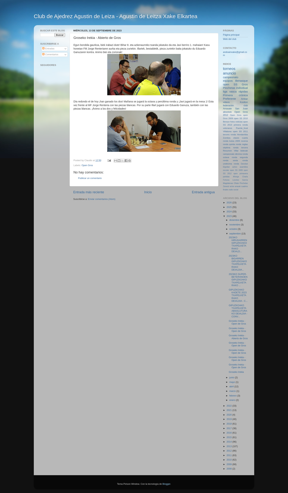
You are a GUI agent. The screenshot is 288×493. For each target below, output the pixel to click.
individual (242, 87)
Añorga (236, 177)
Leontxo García (240, 180)
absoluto (227, 112)
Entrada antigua (203, 192)
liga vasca (230, 91)
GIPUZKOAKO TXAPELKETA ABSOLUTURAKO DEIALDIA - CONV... (238, 311)
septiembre (235, 233)
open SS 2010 (241, 118)
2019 (229, 419)
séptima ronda (230, 147)
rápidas (243, 91)
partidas (226, 177)
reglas (245, 144)
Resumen (227, 151)
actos (232, 186)
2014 (229, 442)
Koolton (244, 102)
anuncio (229, 73)
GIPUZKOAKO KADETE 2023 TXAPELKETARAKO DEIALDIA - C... (238, 295)
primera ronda (241, 125)
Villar (236, 151)
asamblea (244, 167)
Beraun (226, 122)
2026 (229, 202)
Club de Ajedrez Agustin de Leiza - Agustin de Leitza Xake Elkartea (115, 16)
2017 (229, 428)
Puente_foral (242, 128)
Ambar (244, 99)
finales (225, 190)
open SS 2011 (240, 131)
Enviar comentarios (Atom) (101, 199)
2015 (229, 437)
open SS (230, 84)
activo (234, 167)
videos (226, 102)
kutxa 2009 (234, 141)
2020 (229, 415)
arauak (238, 186)
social (235, 190)
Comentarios (50, 54)
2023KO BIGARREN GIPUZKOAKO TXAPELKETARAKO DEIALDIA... (238, 263)
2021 (229, 410)
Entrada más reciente (88, 192)
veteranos (227, 128)
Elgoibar (226, 167)
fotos (232, 122)
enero (232, 400)
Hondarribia (242, 134)
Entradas (48, 48)
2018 (229, 424)
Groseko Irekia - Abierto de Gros (238, 337)
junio (232, 377)
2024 (229, 211)
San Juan (241, 108)
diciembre (234, 220)
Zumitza (226, 138)
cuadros (244, 186)
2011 (229, 455)
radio (231, 190)
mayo (232, 382)
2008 (229, 468)
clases (236, 138)
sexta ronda (240, 160)
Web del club (229, 39)
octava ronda (230, 157)
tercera (244, 147)
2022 (229, 406)
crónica (243, 95)
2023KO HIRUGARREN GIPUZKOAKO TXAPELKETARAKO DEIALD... (238, 244)
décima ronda (241, 154)
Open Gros (87, 165)
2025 (229, 207)
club (246, 105)
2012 (229, 451)
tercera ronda (229, 134)
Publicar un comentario (90, 178)
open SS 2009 (236, 170)
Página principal (231, 35)
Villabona (227, 131)
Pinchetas (229, 87)
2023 (229, 216)
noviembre (235, 224)
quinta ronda (235, 144)
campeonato (228, 154)
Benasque (241, 80)
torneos (229, 69)
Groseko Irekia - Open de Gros (237, 322)
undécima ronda (231, 164)
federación (228, 105)
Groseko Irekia (236, 372)
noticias (238, 122)
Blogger (166, 484)
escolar (226, 170)
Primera (228, 95)
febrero (233, 395)
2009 (229, 464)
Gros (245, 84)
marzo (233, 391)
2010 (229, 459)
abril (231, 386)
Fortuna (226, 180)
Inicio (148, 192)
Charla (245, 177)
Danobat (244, 164)
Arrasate (227, 108)
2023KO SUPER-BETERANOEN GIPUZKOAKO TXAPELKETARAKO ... (238, 280)
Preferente (229, 98)
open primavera (240, 174)
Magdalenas (228, 183)
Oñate (236, 183)
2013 (229, 446)
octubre (233, 229)
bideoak (244, 151)
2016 (229, 433)
